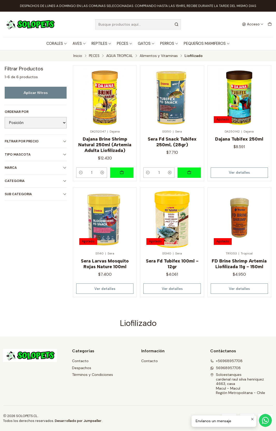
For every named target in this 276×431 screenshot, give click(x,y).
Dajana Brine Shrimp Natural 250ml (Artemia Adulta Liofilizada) (104, 144)
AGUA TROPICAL (119, 56)
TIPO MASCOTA (36, 154)
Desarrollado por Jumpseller (78, 421)
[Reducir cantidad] (80, 173)
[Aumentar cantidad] (102, 173)
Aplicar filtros (36, 92)
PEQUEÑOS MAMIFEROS (207, 43)
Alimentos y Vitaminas (159, 56)
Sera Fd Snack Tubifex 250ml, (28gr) (172, 141)
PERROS (169, 43)
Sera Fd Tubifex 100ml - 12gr (172, 263)
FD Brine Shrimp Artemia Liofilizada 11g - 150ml (239, 263)
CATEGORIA (36, 181)
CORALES (56, 43)
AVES (79, 43)
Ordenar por (17, 112)
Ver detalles (239, 172)
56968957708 (225, 368)
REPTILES (101, 43)
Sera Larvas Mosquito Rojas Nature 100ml (105, 263)
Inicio (77, 56)
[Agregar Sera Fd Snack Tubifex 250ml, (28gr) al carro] (189, 172)
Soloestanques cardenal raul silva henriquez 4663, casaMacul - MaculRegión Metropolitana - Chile (237, 383)
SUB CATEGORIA (36, 194)
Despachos (81, 368)
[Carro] (270, 24)
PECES (124, 43)
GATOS (146, 43)
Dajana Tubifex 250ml (239, 139)
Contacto (80, 361)
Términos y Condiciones (92, 374)
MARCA (36, 167)
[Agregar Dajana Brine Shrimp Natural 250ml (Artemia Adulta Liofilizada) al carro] (121, 172)
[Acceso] (253, 24)
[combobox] (138, 24)
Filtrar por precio (36, 141)
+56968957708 (226, 361)
